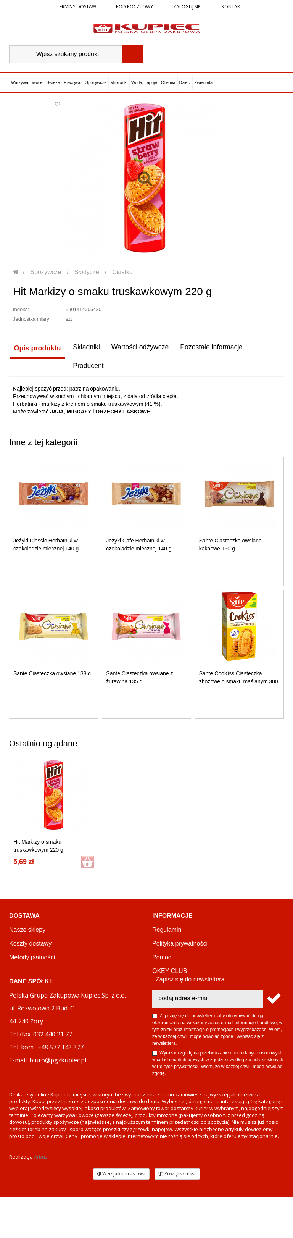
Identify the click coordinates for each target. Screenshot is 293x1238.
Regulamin (166, 931)
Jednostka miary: (31, 319)
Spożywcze (96, 82)
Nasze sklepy (27, 931)
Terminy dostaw (76, 6)
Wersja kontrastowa (121, 1214)
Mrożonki (118, 82)
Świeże (53, 82)
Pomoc (161, 959)
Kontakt (232, 6)
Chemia (168, 82)
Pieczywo (72, 82)
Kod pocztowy (134, 6)
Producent (28, 368)
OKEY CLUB (169, 973)
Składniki (85, 348)
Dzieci (185, 82)
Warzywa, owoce (27, 82)
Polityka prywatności (180, 945)
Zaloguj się (186, 6)
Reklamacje (25, 986)
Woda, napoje (144, 82)
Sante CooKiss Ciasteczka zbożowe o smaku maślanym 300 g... (238, 683)
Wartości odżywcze (139, 348)
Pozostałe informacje (212, 348)
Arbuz (41, 1197)
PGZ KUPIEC (170, 986)
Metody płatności (32, 959)
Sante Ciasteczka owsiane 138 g (52, 675)
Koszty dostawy (30, 945)
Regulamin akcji (173, 1000)
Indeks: (21, 309)
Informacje (172, 917)
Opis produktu (36, 348)
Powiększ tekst (177, 1214)
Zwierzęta (203, 82)
